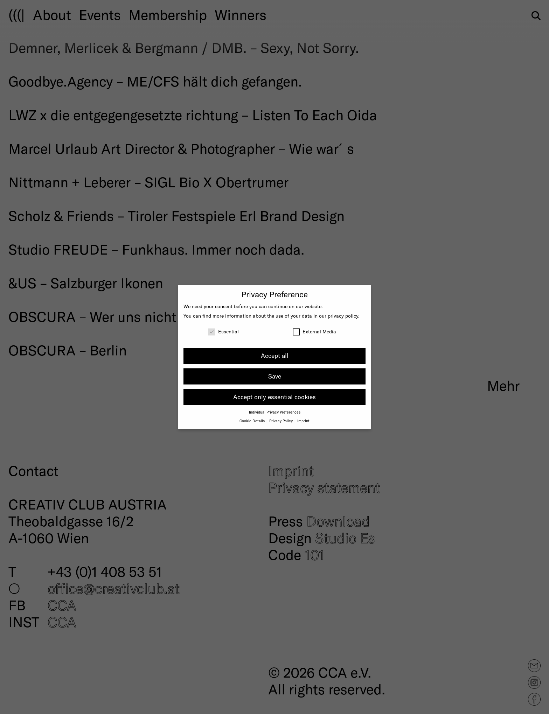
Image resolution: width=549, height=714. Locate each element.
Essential (223, 331)
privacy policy (343, 316)
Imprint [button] (303, 420)
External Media (314, 331)
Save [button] (274, 376)
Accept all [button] (275, 355)
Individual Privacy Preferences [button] (274, 412)
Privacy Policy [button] (281, 420)
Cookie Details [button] (252, 420)
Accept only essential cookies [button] (274, 397)
